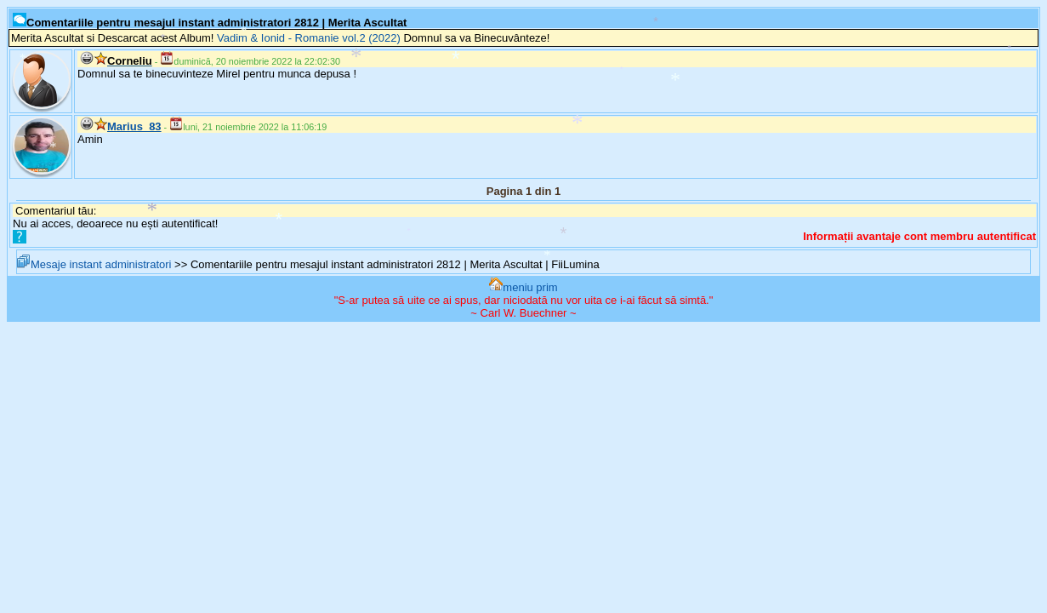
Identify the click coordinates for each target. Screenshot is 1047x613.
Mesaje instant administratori (94, 264)
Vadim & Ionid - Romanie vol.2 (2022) (309, 38)
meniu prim (523, 287)
